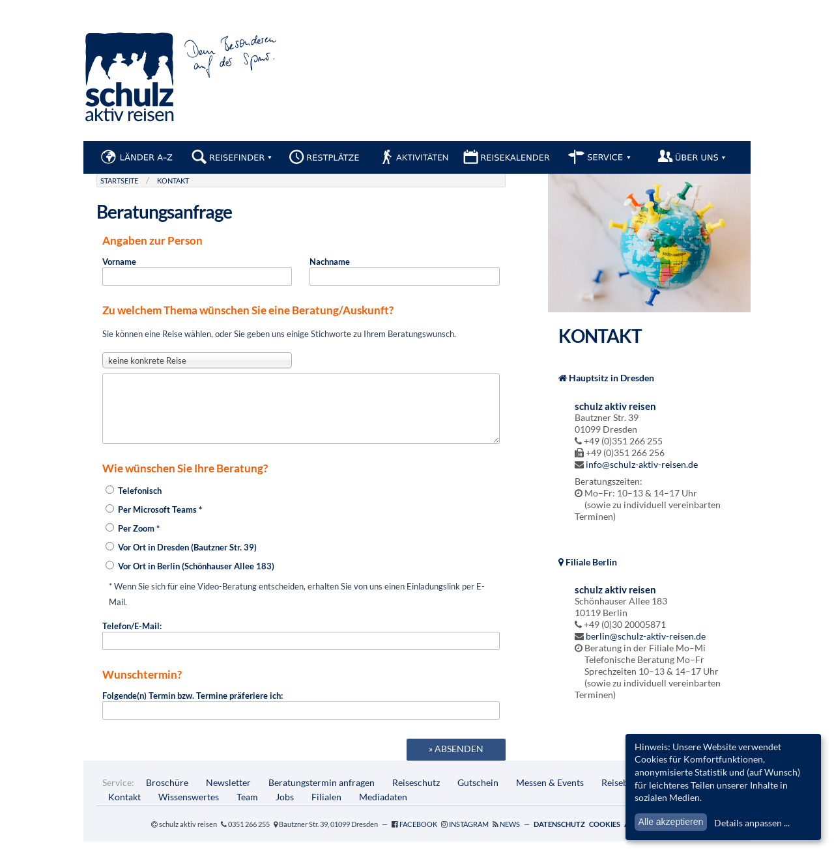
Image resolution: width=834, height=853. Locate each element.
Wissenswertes (188, 808)
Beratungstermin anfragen (321, 794)
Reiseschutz (416, 794)
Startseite (119, 180)
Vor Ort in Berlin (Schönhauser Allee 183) (190, 578)
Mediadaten (383, 808)
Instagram (469, 836)
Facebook (418, 836)
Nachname (404, 271)
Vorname (197, 271)
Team (247, 808)
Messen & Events (550, 794)
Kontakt (173, 180)
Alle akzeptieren (671, 822)
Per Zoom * (133, 540)
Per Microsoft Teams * (154, 521)
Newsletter (228, 794)
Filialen (326, 808)
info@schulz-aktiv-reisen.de (642, 464)
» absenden (456, 760)
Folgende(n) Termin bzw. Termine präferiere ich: (301, 716)
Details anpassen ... (752, 822)
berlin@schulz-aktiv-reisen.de (646, 636)
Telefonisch (134, 502)
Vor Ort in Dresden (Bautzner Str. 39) (181, 559)
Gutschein (477, 794)
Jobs (285, 808)
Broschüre (167, 794)
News (510, 836)
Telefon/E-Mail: (301, 647)
